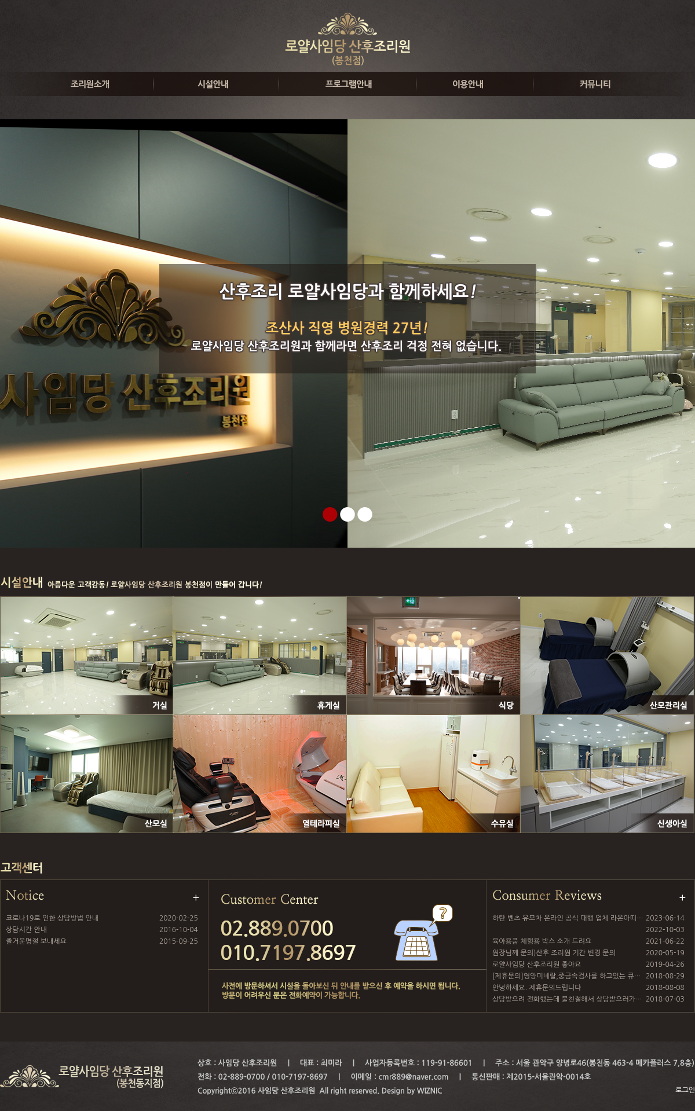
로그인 (685, 1090)
